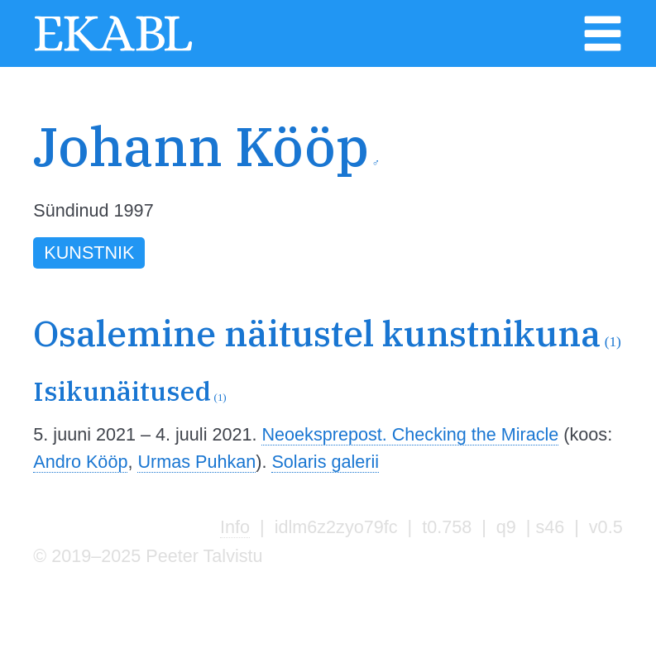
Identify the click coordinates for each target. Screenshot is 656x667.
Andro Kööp (80, 461)
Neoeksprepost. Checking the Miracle (409, 434)
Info (235, 527)
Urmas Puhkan (196, 461)
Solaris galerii (325, 461)
